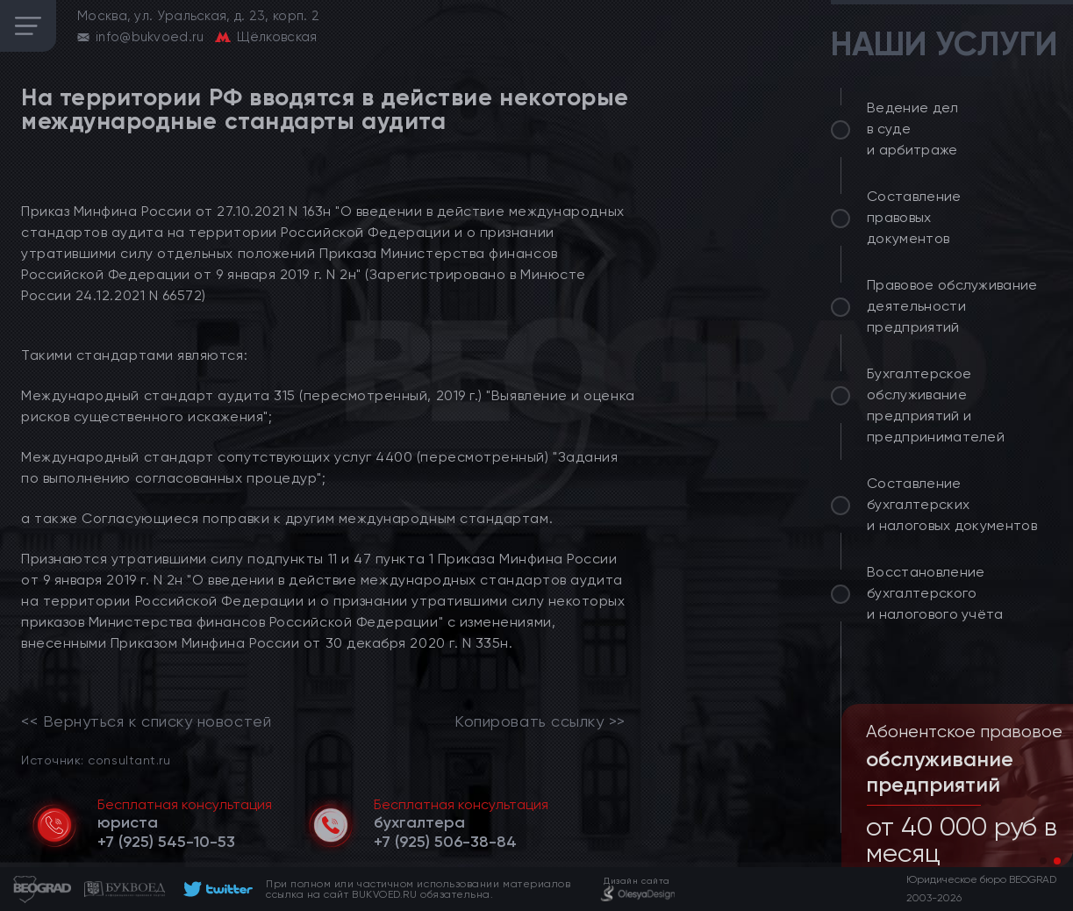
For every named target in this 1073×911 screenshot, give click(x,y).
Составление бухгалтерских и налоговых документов (952, 504)
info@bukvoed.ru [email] (150, 37)
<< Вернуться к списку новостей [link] (146, 721)
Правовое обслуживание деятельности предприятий (952, 305)
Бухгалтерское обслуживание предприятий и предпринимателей (936, 405)
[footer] (215, 889)
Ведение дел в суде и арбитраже (913, 128)
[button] (1043, 860)
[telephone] (166, 841)
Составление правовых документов (914, 217)
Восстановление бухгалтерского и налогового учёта (935, 592)
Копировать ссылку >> (540, 721)
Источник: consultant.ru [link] (95, 759)
